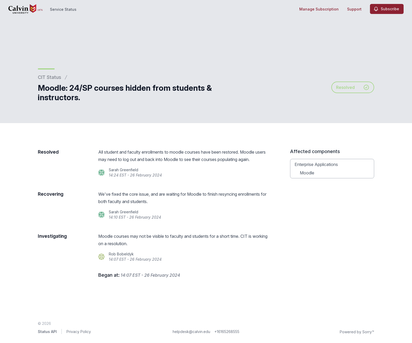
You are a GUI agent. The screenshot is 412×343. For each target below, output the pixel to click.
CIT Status (49, 77)
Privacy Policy (78, 331)
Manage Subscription (319, 9)
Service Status (63, 9)
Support (354, 9)
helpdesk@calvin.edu (191, 331)
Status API (47, 331)
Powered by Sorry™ (357, 332)
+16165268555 (226, 331)
